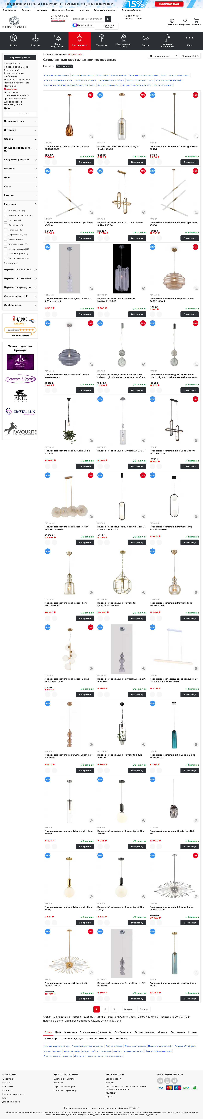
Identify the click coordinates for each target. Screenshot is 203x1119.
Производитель (96, 1038)
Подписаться (169, 4)
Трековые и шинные (15, 98)
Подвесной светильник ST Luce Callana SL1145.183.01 (172, 756)
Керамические (18, 244)
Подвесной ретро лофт (160, 1046)
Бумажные (16, 225)
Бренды (26, 10)
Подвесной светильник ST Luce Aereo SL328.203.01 (67, 147)
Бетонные (16, 220)
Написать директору (65, 1090)
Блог (4, 1098)
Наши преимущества (13, 1094)
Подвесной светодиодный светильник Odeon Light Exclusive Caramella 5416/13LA (121, 375)
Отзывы (6, 1082)
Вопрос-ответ (113, 1079)
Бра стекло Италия (163, 85)
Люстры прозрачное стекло (136, 85)
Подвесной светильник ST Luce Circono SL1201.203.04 (120, 223)
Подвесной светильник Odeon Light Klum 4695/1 (69, 832)
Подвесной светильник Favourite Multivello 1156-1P (116, 299)
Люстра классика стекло (56, 75)
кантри (85, 1051)
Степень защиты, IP (72, 1038)
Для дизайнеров (131, 10)
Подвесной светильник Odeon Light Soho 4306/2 (173, 147)
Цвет (58, 1032)
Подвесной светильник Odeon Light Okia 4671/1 (120, 908)
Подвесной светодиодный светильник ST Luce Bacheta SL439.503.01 (174, 680)
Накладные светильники (17, 79)
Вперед (128, 1009)
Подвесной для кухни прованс (87, 1046)
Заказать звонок (58, 21)
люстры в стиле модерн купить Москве (106, 1108)
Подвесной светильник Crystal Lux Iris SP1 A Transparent (69, 299)
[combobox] (163, 56)
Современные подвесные (158, 1051)
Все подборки (118, 1038)
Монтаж (84, 10)
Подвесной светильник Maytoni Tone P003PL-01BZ (171, 604)
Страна (192, 1032)
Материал (70, 1032)
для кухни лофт (72, 1051)
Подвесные (10, 89)
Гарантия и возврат (105, 10)
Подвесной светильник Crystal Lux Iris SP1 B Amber (69, 756)
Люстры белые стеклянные (81, 85)
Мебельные (10, 76)
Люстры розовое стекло (111, 80)
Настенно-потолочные (16, 82)
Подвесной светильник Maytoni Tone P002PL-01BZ (66, 604)
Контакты (41, 10)
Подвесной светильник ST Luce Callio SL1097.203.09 (66, 984)
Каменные (16, 239)
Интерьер (51, 1038)
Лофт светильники (14, 73)
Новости (7, 1090)
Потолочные (11, 92)
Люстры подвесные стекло (140, 80)
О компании (9, 10)
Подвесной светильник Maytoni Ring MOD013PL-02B (171, 527)
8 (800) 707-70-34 (60, 18)
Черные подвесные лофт (56, 1046)
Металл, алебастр (19, 258)
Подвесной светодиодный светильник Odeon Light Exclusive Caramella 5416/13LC (174, 375)
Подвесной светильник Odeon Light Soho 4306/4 (69, 223)
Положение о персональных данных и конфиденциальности (126, 1087)
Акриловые (17, 211)
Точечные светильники (16, 95)
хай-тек (95, 1051)
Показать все (10, 263)
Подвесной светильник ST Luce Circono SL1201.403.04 (173, 451)
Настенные (10, 86)
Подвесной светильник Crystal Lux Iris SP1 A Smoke (121, 680)
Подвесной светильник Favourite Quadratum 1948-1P (116, 604)
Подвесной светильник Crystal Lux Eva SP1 (121, 450)
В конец (144, 1009)
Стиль (48, 1032)
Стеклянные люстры (54, 85)
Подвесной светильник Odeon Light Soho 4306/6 (173, 223)
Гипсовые (15, 230)
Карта (108, 1096)
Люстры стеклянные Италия (58, 80)
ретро (47, 1051)
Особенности (123, 1032)
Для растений (11, 70)
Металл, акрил (18, 253)
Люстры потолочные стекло (175, 75)
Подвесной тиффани (185, 1046)
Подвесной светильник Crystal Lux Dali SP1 (172, 832)
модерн (117, 1051)
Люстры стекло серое (108, 85)
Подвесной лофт (114, 1046)
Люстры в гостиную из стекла (143, 75)
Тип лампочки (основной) (95, 1032)
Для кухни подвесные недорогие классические (98, 1056)
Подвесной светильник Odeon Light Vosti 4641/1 (173, 984)
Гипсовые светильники (16, 66)
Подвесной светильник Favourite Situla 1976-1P (119, 756)
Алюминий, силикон (20, 215)
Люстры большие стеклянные (111, 75)
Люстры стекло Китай (85, 80)
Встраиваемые (12, 63)
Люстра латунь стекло (82, 75)
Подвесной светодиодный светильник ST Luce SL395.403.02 (121, 527)
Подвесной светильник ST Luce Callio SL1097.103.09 (171, 908)
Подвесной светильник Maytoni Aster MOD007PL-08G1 (66, 527)
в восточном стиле (133, 1051)
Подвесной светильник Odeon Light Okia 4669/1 (68, 908)
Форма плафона (144, 1032)
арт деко (57, 1051)
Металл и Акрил (19, 249)
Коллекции (111, 1092)
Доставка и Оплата (63, 10)
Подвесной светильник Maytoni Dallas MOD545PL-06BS (67, 680)
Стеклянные (64, 66)
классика (106, 1051)
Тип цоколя (177, 1032)
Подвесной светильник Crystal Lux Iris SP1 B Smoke (121, 984)
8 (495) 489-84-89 (59, 16)
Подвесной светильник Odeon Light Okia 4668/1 (120, 832)
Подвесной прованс (135, 1046)
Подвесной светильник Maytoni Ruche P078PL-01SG (67, 375)
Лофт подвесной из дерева (58, 1056)
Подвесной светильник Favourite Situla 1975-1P (67, 451)
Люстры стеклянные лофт (169, 80)
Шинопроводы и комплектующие (13, 103)
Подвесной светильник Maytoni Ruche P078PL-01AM (172, 299)
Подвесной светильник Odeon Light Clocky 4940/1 (118, 147)
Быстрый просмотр (91, 136)
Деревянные (18, 234)
